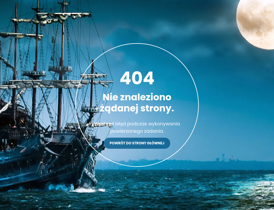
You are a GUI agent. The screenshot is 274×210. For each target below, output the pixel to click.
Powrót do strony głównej (137, 143)
